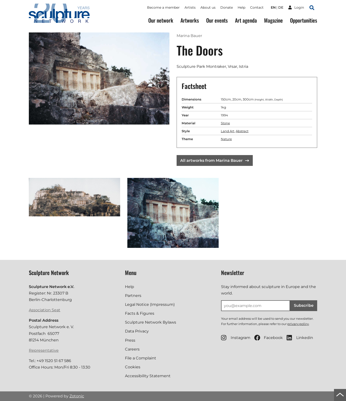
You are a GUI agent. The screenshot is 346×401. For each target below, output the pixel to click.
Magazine (273, 20)
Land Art (227, 131)
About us (208, 7)
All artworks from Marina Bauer (214, 160)
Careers (132, 349)
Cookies (132, 367)
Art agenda (246, 20)
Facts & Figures (139, 313)
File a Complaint (140, 358)
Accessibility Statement (148, 376)
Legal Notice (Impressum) (150, 304)
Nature (226, 139)
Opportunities (303, 20)
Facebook (268, 338)
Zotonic (76, 396)
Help (241, 7)
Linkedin (300, 338)
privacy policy (298, 324)
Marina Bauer (189, 35)
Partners (133, 295)
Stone (225, 123)
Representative (44, 350)
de (280, 7)
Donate (226, 7)
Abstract (242, 131)
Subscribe (304, 305)
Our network (160, 20)
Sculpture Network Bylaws (150, 322)
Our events (217, 20)
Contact (257, 7)
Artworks (189, 20)
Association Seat (44, 310)
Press (130, 340)
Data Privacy (137, 331)
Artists (190, 7)
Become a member (163, 7)
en (273, 7)
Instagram (235, 338)
